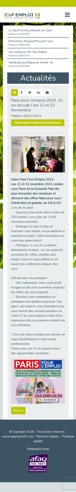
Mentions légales (47, 436)
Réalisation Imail (38, 449)
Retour (18, 410)
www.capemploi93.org (17, 436)
